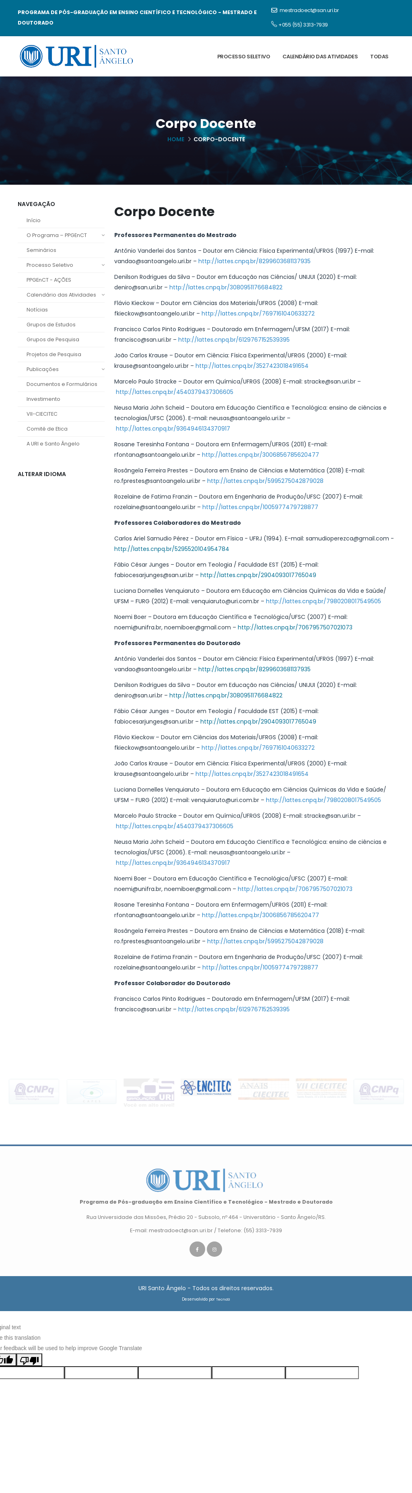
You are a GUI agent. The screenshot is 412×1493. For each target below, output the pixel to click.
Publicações (66, 369)
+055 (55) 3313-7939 (299, 24)
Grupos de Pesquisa (53, 339)
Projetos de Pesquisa (54, 354)
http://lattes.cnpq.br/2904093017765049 (258, 575)
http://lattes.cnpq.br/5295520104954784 (171, 549)
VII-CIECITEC (42, 413)
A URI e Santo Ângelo (53, 443)
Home (175, 139)
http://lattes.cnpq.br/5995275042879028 (265, 481)
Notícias (37, 309)
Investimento (43, 399)
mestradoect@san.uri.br (305, 10)
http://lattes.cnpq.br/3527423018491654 (252, 366)
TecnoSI (223, 1303)
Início (34, 220)
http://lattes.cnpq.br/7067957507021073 (295, 627)
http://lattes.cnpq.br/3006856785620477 (260, 455)
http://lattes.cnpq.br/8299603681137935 (254, 261)
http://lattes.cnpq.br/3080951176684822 (225, 287)
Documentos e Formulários (62, 384)
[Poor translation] (29, 1363)
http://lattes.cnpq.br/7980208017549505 (322, 601)
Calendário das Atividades (320, 56)
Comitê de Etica (47, 428)
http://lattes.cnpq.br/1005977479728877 (259, 507)
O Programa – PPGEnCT (66, 235)
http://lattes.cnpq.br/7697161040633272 (258, 313)
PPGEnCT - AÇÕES (49, 279)
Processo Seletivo (243, 56)
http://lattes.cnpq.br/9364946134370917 (172, 429)
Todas (379, 56)
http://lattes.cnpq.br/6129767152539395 (234, 340)
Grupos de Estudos (51, 324)
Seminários (41, 250)
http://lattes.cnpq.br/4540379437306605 (173, 392)
